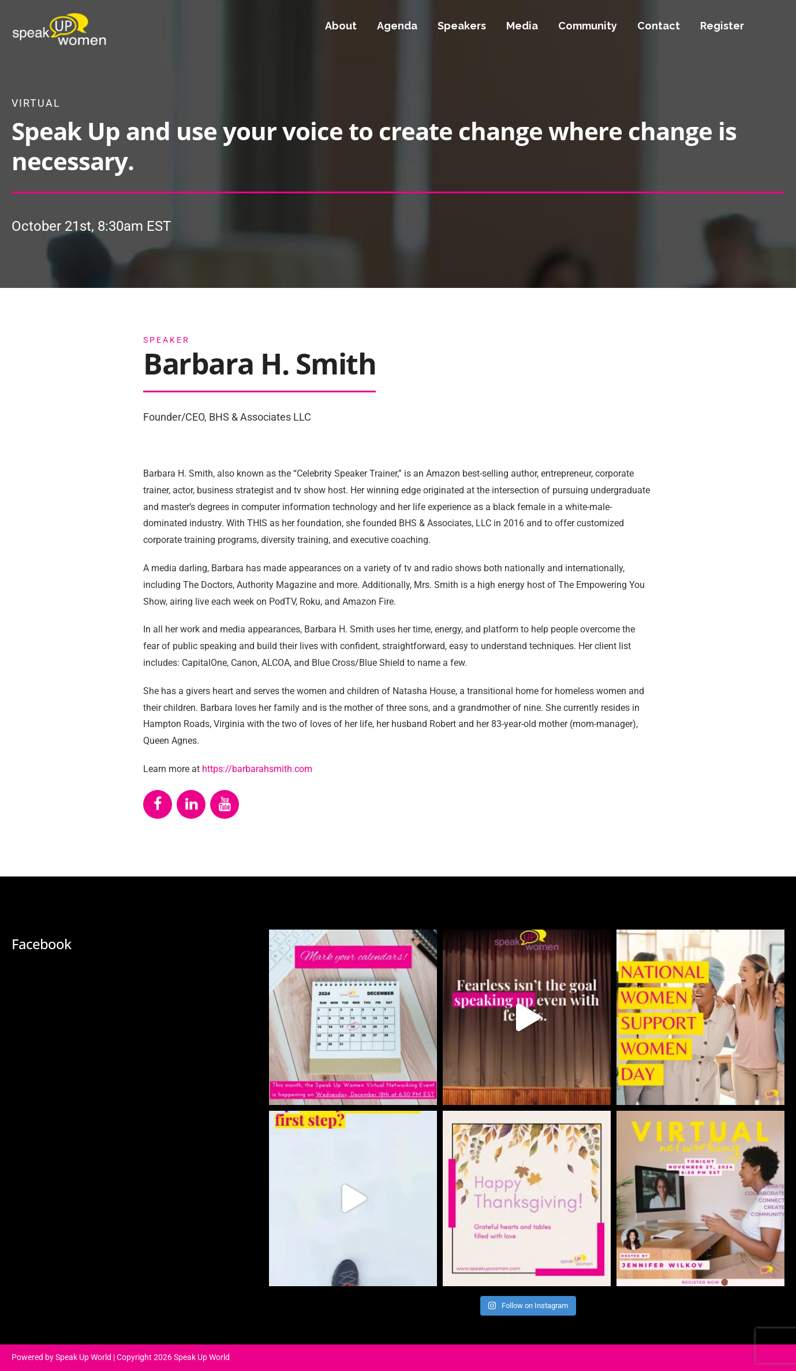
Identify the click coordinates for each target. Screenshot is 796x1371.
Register (722, 26)
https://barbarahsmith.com (257, 768)
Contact (658, 26)
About (341, 26)
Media (522, 26)
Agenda (397, 26)
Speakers (462, 26)
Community (587, 26)
